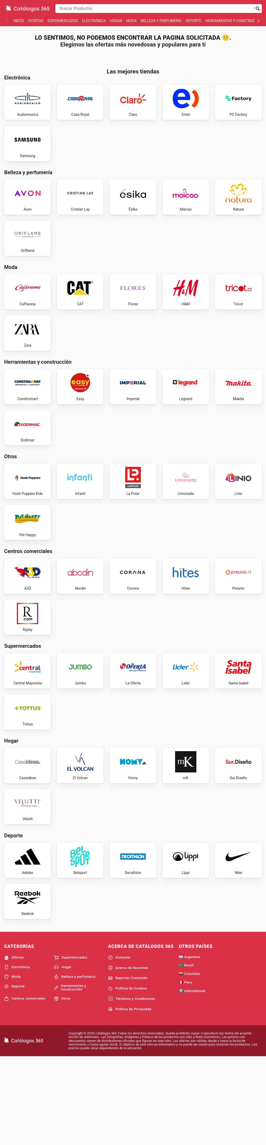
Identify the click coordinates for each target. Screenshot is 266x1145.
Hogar (116, 21)
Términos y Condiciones (131, 1086)
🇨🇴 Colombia (189, 1061)
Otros (62, 1086)
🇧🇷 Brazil (186, 1053)
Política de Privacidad (129, 1096)
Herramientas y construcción (234, 21)
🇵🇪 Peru (185, 1070)
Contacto (119, 1045)
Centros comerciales (24, 1086)
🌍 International (192, 1078)
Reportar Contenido (128, 1065)
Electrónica (94, 21)
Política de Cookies (127, 1076)
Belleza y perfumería (161, 21)
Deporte (193, 21)
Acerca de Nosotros (128, 1055)
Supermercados (63, 21)
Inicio (19, 21)
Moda (131, 21)
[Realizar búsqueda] (258, 8)
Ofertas (35, 21)
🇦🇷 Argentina (189, 1044)
